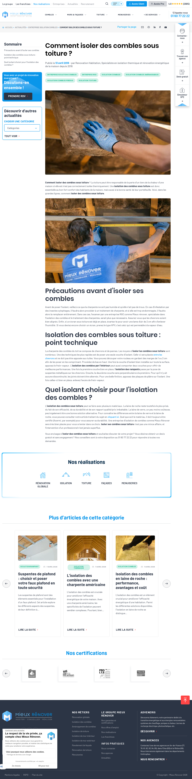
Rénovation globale (80, 717)
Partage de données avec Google (19, 755)
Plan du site (37, 775)
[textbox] (14, 128)
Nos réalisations (41, 3)
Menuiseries (77, 754)
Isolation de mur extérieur (83, 740)
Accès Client (136, 3)
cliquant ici (113, 416)
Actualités (73, 3)
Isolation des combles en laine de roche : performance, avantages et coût (134, 580)
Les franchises (23, 3)
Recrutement (87, 3)
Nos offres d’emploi (110, 727)
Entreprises (58, 3)
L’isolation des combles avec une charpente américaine (86, 580)
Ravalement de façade (82, 745)
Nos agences (107, 753)
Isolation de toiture (80, 731)
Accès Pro (157, 3)
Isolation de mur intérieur (83, 736)
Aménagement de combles (84, 726)
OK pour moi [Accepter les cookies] (43, 766)
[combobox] (22, 127)
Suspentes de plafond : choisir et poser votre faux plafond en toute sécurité (36, 580)
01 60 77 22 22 (180, 16)
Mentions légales (12, 775)
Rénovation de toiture (81, 750)
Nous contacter (108, 748)
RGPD (25, 775)
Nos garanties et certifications (108, 721)
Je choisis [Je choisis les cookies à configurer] (16, 766)
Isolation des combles (82, 722)
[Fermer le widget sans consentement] (15, 730)
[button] (167, 584)
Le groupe (7, 3)
